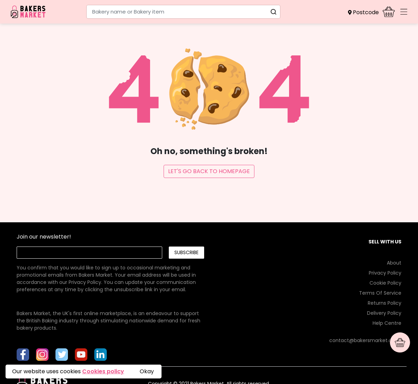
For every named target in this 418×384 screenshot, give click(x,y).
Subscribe (186, 252)
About (394, 262)
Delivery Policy (384, 313)
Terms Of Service (380, 292)
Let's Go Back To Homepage (209, 171)
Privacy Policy (85, 282)
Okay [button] (147, 371)
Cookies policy (103, 371)
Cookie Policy (385, 282)
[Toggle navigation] (403, 12)
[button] (365, 12)
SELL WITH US (384, 241)
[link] (110, 271)
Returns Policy (384, 303)
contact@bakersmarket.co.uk (365, 340)
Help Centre (387, 323)
